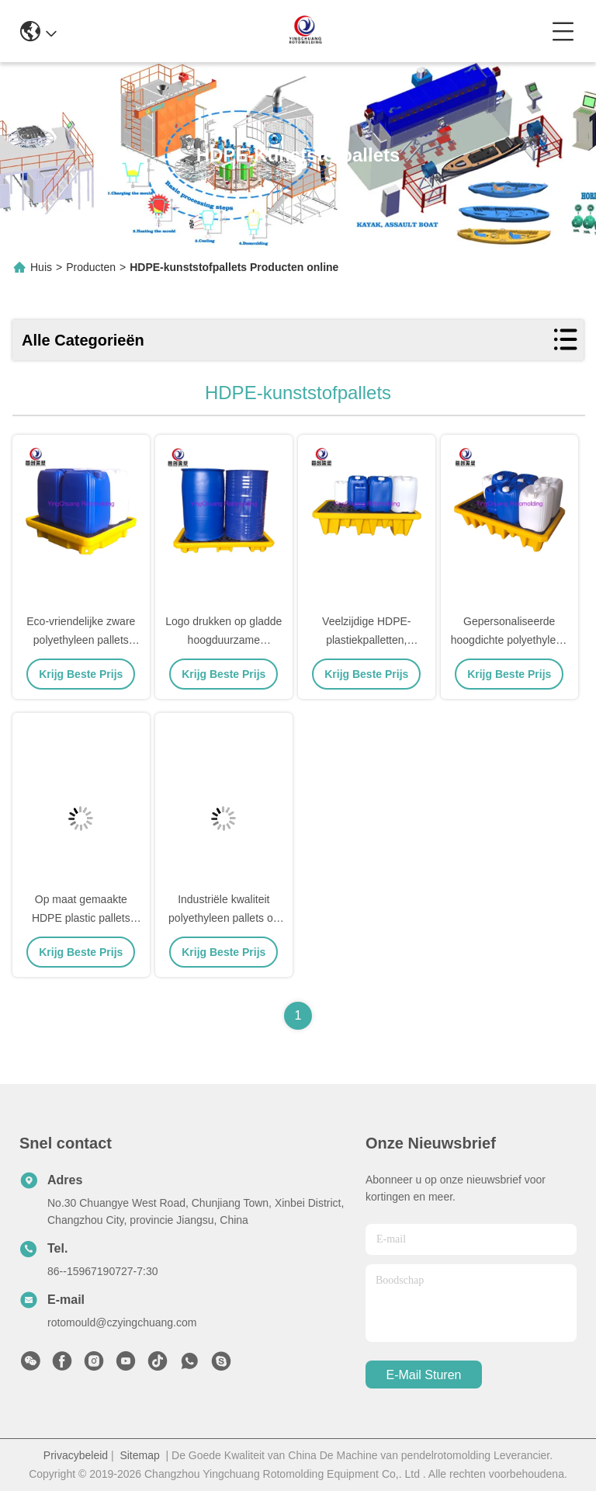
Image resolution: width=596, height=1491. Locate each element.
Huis (41, 267)
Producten (91, 267)
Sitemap (139, 1455)
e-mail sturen (424, 1375)
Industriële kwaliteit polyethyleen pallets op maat (223, 918)
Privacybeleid (75, 1455)
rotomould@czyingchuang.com (121, 1322)
